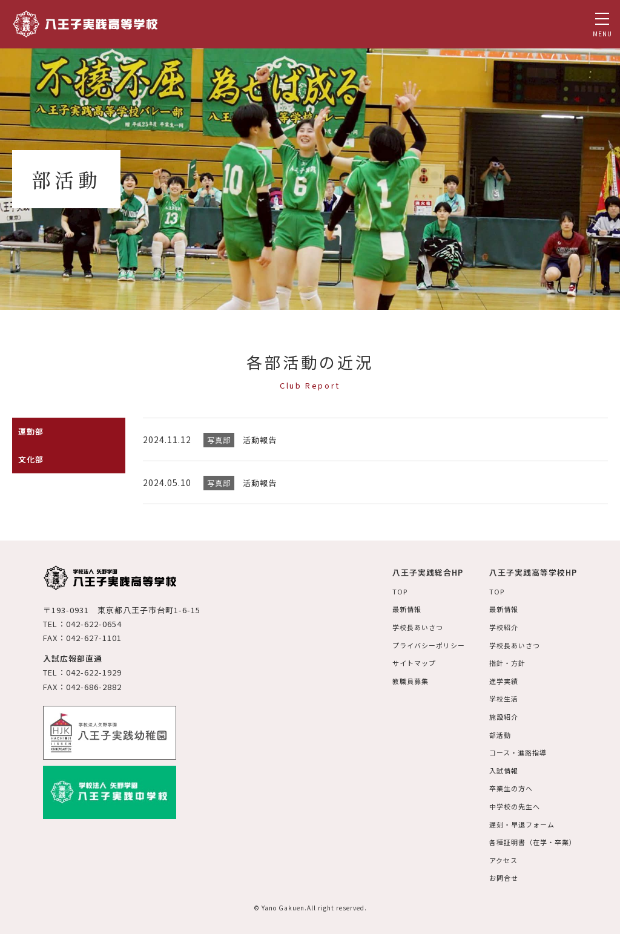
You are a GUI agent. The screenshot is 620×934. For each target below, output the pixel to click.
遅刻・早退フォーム (518, 820)
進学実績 (498, 679)
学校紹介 (498, 626)
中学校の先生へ (510, 803)
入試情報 (498, 768)
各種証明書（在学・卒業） (530, 838)
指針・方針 (502, 662)
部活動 (494, 732)
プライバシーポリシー (419, 644)
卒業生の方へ (506, 785)
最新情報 (395, 608)
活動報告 (261, 439)
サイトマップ (403, 662)
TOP (388, 591)
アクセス (498, 856)
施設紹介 (498, 714)
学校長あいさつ (407, 626)
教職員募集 (399, 679)
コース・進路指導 (514, 750)
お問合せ (498, 874)
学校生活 (498, 697)
